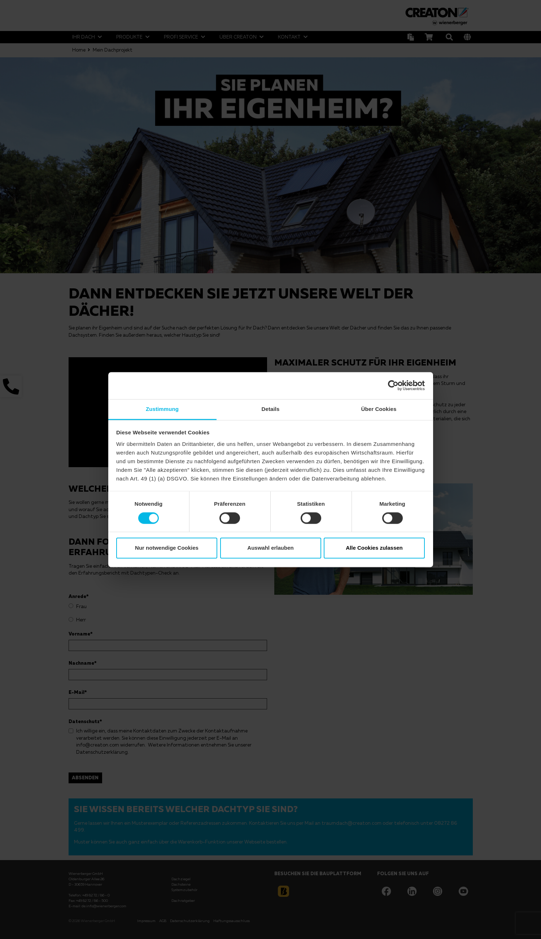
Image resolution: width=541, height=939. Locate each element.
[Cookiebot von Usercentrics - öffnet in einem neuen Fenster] (393, 385)
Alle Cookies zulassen (374, 548)
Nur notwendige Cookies (166, 548)
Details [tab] (271, 409)
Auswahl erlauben (270, 548)
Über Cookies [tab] (379, 409)
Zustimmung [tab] (162, 409)
